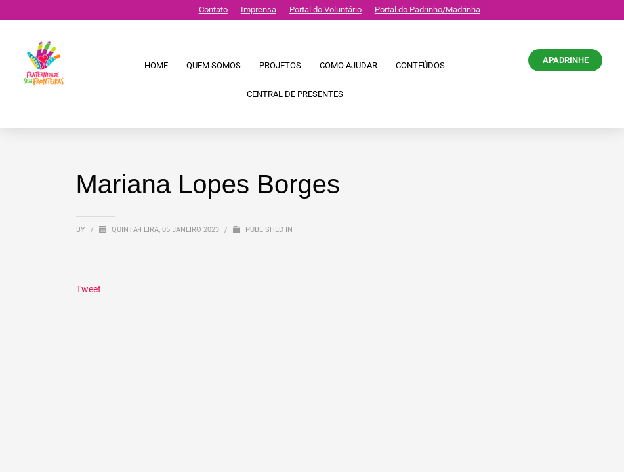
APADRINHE (566, 60)
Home (156, 65)
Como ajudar (348, 65)
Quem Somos (213, 65)
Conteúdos (420, 65)
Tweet (88, 289)
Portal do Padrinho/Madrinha (427, 9)
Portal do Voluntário (325, 9)
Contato (213, 9)
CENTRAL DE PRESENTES (295, 94)
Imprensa (258, 9)
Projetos (280, 65)
